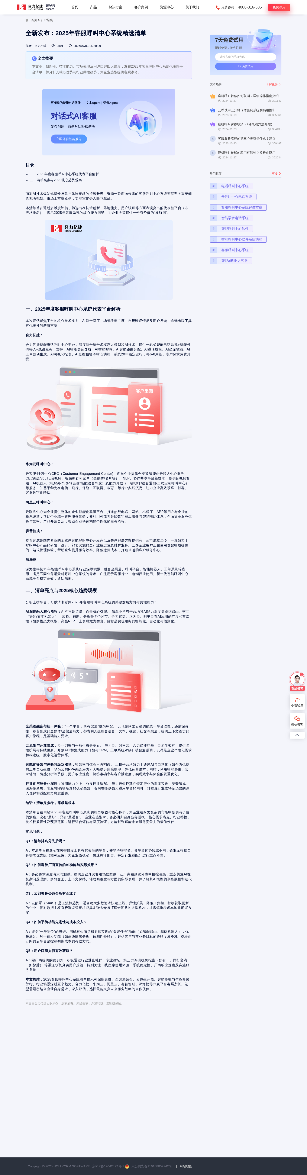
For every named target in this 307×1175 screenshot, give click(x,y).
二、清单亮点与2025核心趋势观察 (60, 190)
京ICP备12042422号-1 (108, 1166)
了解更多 (273, 84)
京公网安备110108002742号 (152, 1166)
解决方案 (115, 7)
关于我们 (192, 7)
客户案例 (141, 7)
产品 (93, 7)
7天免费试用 (245, 66)
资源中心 (167, 7)
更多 (286, 176)
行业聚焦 (47, 20)
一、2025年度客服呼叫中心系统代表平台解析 (68, 185)
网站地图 (186, 1166)
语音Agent (110, 102)
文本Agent (93, 102)
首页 (74, 7)
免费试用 (279, 7)
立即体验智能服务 (69, 139)
